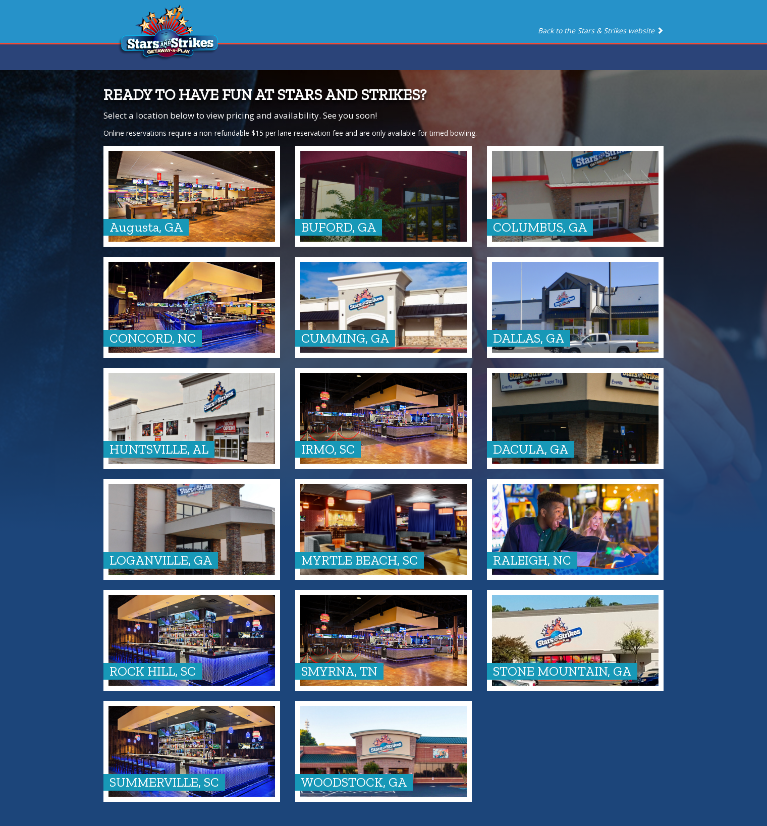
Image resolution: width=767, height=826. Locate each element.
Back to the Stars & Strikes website (601, 30)
